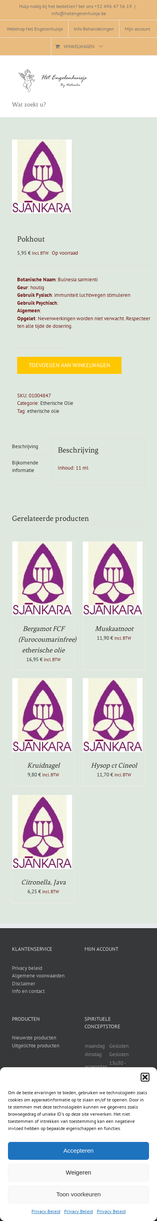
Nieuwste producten (34, 1037)
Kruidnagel (43, 765)
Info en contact (28, 991)
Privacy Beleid (45, 1211)
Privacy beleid (27, 968)
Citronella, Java (43, 882)
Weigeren (78, 1172)
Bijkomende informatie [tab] (25, 466)
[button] (145, 1077)
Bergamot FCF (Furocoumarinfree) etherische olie (47, 639)
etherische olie (43, 411)
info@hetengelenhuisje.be (78, 13)
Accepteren (78, 1150)
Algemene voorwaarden (38, 975)
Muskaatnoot (114, 629)
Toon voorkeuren (78, 1194)
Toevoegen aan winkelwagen (69, 365)
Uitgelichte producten (35, 1045)
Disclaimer (23, 983)
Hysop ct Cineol (114, 765)
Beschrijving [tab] (25, 446)
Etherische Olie (56, 403)
